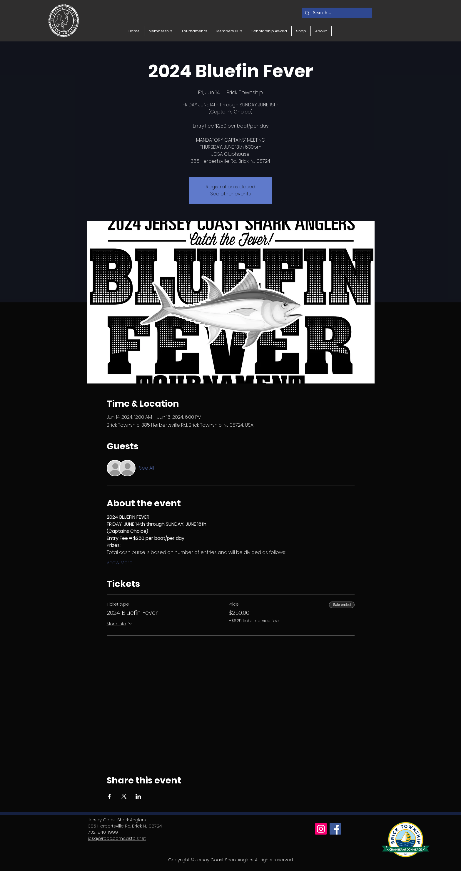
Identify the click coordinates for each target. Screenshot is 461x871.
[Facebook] (335, 829)
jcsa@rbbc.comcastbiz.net (117, 838)
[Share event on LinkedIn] (138, 796)
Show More (120, 563)
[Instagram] (321, 829)
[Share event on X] (124, 796)
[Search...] (336, 13)
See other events (230, 193)
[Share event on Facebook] (109, 796)
